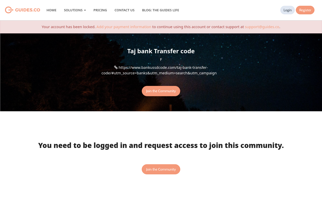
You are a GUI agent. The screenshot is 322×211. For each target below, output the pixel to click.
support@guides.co (262, 26)
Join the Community (161, 91)
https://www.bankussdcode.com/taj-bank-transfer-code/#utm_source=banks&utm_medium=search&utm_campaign (159, 70)
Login (288, 10)
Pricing (100, 10)
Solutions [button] (75, 10)
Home (51, 10)
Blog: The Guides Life (160, 10)
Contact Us (124, 10)
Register (305, 10)
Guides (16, 10)
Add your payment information (124, 26)
